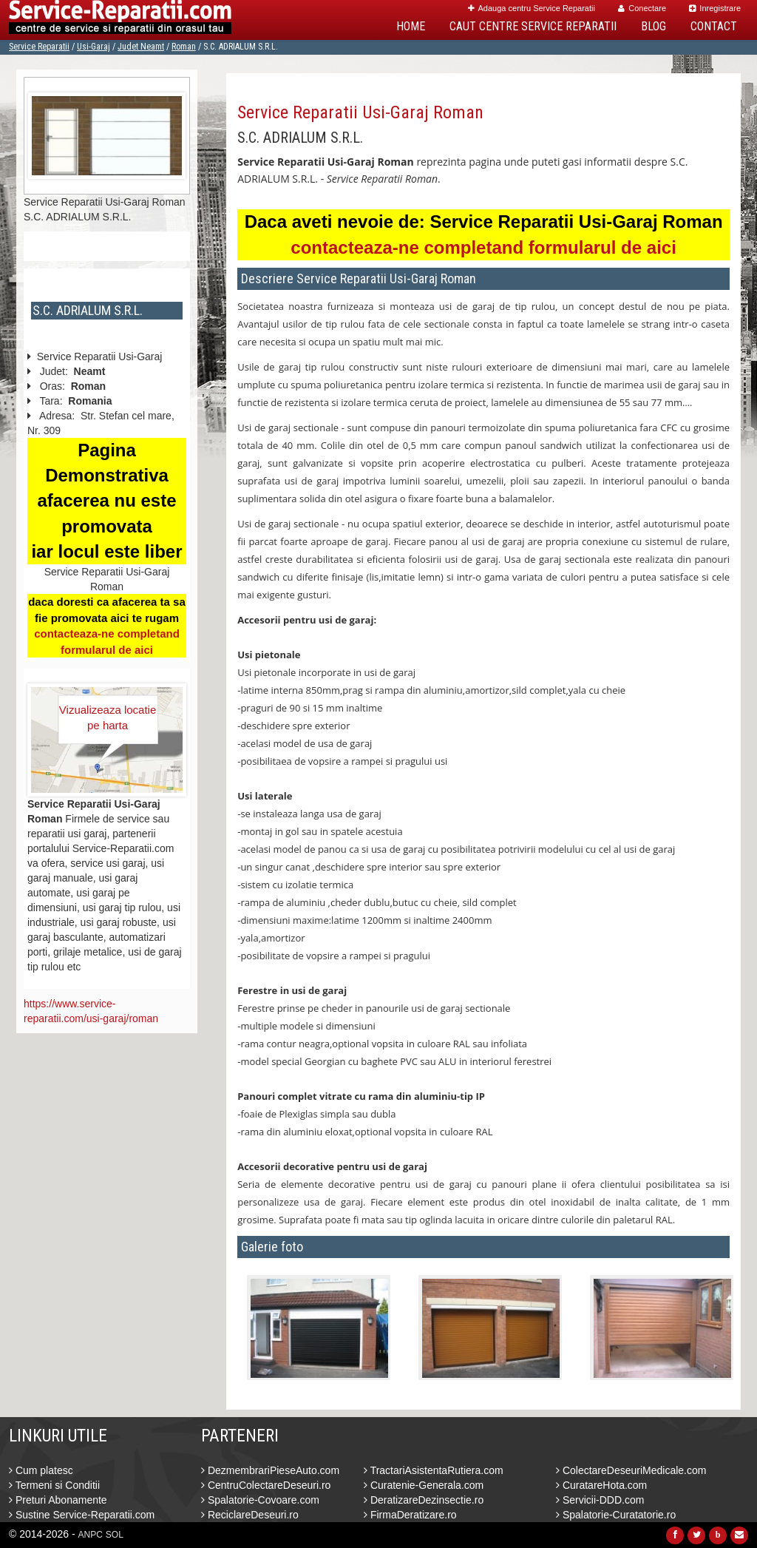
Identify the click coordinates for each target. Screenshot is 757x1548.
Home (410, 26)
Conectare (642, 8)
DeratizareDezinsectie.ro (423, 1500)
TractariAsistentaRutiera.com (433, 1470)
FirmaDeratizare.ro (410, 1515)
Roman (184, 46)
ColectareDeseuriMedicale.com (631, 1470)
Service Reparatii (39, 46)
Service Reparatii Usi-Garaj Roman (360, 112)
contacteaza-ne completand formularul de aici (483, 247)
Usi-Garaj (93, 46)
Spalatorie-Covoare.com (260, 1500)
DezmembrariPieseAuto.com (270, 1470)
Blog (653, 26)
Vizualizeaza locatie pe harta (107, 717)
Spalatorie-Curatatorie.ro (616, 1515)
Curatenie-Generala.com (423, 1485)
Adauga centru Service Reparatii (531, 8)
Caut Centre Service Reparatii (533, 26)
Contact (713, 26)
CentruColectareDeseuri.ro (265, 1485)
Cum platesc (41, 1470)
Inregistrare (715, 8)
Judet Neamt (141, 46)
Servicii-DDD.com (600, 1500)
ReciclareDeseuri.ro (250, 1515)
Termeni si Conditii (54, 1485)
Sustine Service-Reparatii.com (82, 1515)
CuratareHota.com (601, 1485)
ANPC (90, 1535)
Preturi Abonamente (58, 1500)
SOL (114, 1535)
